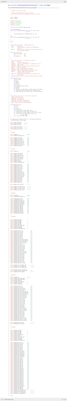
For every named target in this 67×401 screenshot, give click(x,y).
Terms (12, 399)
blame (35, 7)
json (65, 399)
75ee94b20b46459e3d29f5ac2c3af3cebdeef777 (27, 5)
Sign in (65, 1)
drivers (41, 5)
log (32, 7)
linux (15, 5)
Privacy (9, 399)
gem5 (9, 5)
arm (12, 5)
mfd (45, 5)
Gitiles (6, 399)
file (29, 7)
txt (62, 399)
